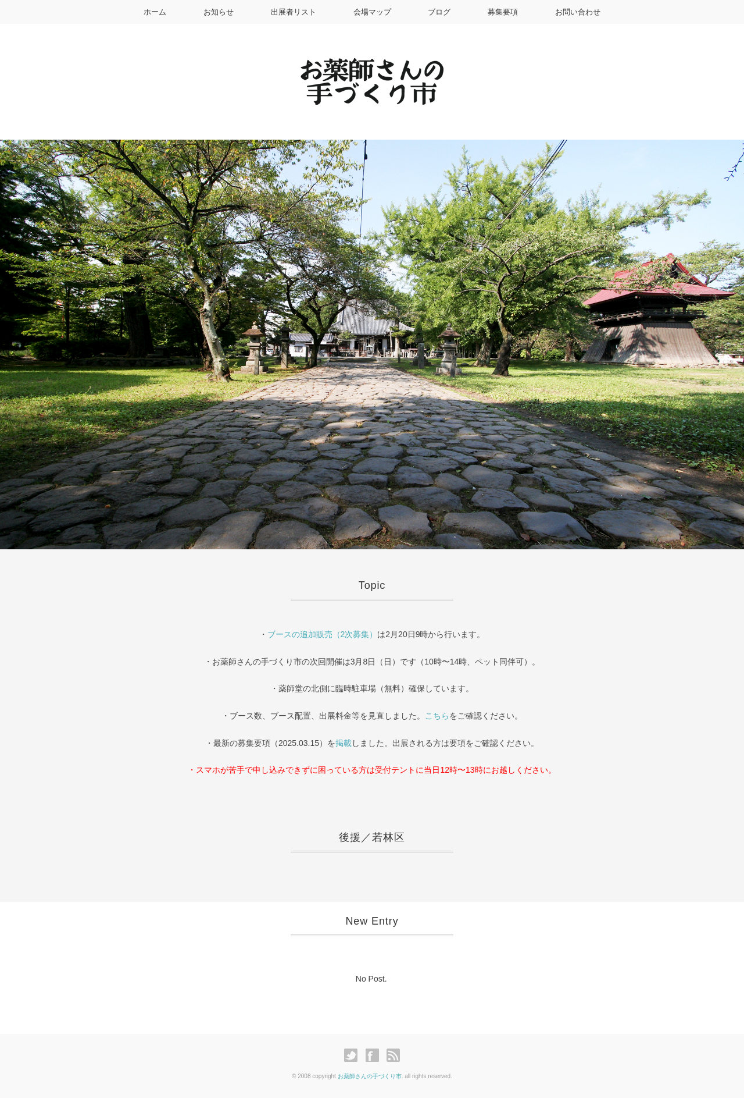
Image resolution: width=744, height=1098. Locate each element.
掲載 (343, 743)
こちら (437, 715)
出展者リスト (293, 12)
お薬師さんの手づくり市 (370, 1076)
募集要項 (503, 12)
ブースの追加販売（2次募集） (322, 634)
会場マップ (372, 12)
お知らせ (218, 12)
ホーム (155, 12)
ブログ (439, 12)
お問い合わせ (577, 12)
